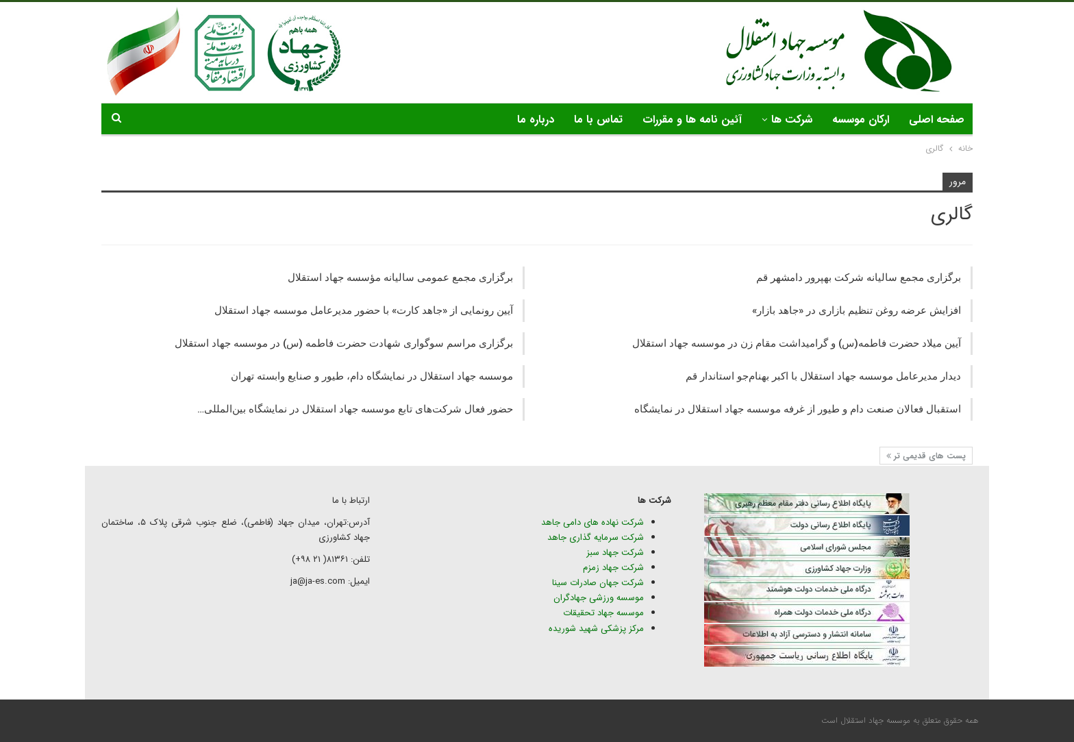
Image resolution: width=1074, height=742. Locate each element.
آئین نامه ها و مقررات (692, 119)
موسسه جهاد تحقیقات (603, 613)
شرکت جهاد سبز (615, 552)
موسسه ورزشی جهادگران (598, 598)
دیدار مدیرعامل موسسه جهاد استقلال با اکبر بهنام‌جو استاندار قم (823, 376)
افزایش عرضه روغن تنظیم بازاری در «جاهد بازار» (856, 310)
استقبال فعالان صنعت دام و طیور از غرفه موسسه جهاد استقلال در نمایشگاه (797, 409)
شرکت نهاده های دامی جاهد (592, 522)
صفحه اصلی (936, 119)
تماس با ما (598, 119)
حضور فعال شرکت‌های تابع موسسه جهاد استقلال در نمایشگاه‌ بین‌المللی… (355, 409)
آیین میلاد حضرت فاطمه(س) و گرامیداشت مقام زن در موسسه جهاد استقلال (796, 343)
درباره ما (535, 119)
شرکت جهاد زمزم (613, 567)
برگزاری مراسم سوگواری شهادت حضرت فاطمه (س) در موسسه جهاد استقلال (344, 343)
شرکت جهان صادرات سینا (598, 583)
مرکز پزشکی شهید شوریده (595, 628)
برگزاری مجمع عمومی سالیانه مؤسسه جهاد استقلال (400, 277)
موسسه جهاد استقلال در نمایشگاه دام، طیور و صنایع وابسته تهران (372, 376)
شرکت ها (791, 119)
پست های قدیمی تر (926, 455)
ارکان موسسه (860, 119)
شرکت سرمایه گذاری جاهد (595, 537)
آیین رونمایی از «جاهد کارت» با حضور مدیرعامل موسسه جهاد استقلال (363, 310)
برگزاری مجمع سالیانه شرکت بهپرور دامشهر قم (858, 277)
